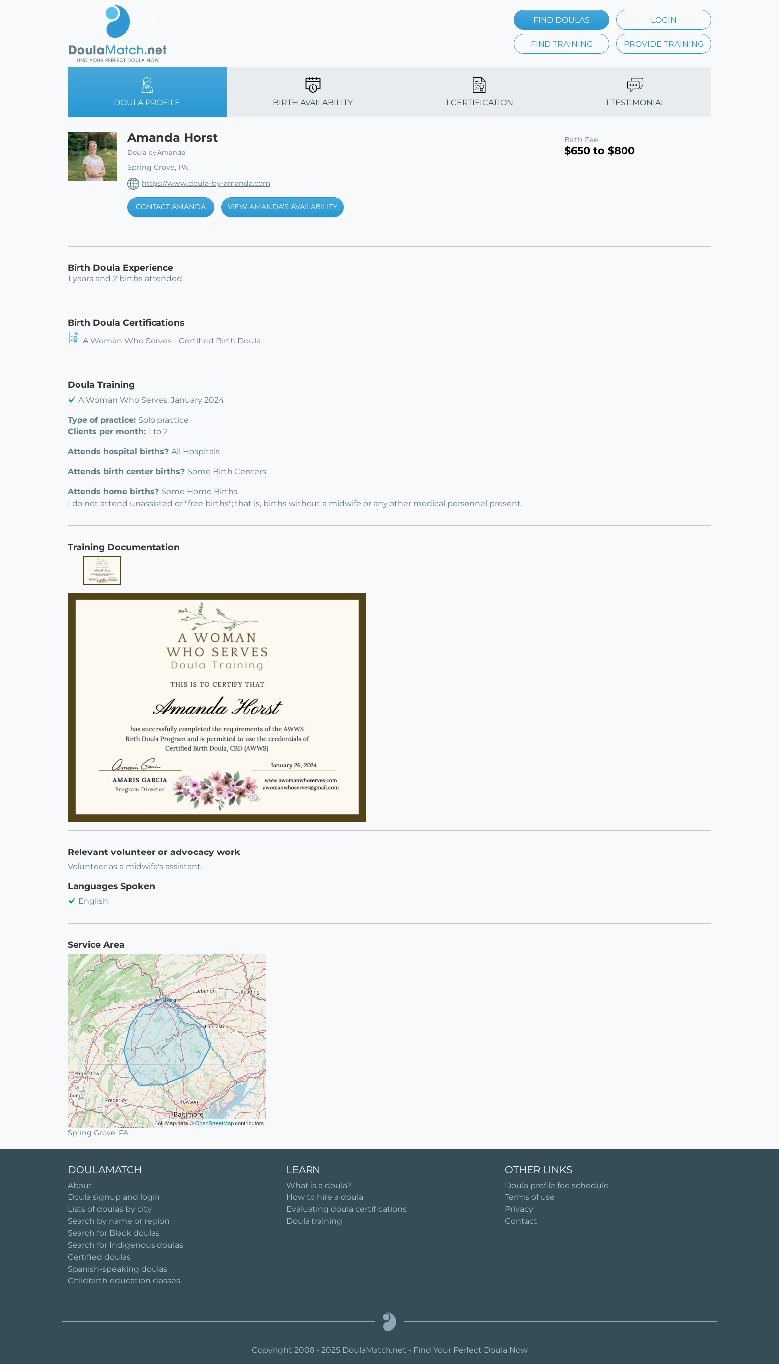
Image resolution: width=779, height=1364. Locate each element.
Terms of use (530, 1197)
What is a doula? (318, 1185)
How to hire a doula (324, 1197)
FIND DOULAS (561, 20)
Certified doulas (99, 1257)
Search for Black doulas (113, 1233)
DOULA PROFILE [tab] (147, 92)
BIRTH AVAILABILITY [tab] (313, 92)
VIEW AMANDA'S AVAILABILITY (282, 206)
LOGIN (664, 20)
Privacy (519, 1209)
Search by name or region (119, 1221)
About (80, 1185)
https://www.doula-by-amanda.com (206, 183)
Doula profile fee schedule (557, 1185)
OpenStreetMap (214, 1123)
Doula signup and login (114, 1197)
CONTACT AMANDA (171, 206)
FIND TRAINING (562, 44)
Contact (521, 1221)
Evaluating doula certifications (346, 1209)
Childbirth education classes (124, 1280)
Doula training (314, 1221)
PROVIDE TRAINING (663, 44)
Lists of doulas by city (110, 1209)
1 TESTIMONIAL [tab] (635, 92)
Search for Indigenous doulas (125, 1245)
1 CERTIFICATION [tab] (479, 92)
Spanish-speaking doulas (117, 1269)
